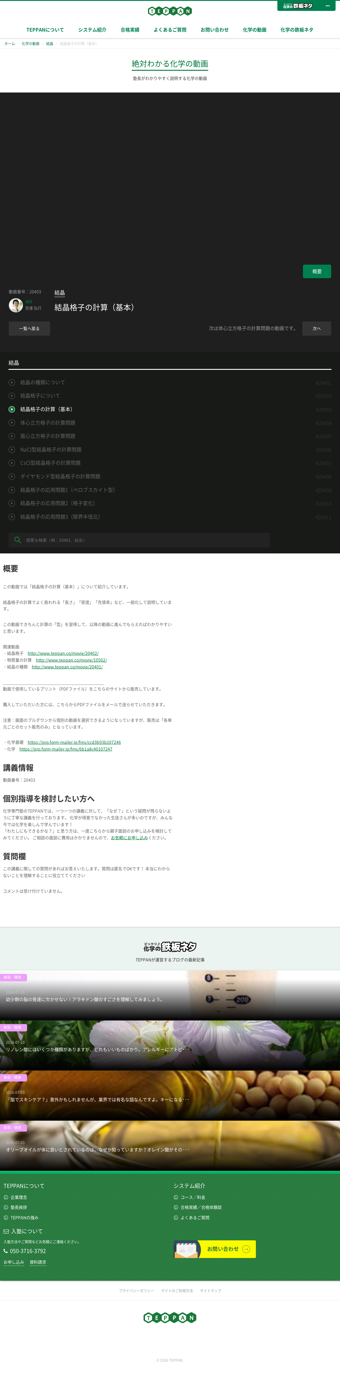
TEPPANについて (45, 29)
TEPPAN (170, 11)
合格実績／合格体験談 (198, 1207)
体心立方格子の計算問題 (47, 422)
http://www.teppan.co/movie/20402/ (63, 653)
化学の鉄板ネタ (297, 29)
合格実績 (130, 29)
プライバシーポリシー (136, 1290)
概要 (317, 271)
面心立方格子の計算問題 (47, 435)
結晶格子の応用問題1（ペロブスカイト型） (69, 489)
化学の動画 (254, 29)
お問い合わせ (215, 29)
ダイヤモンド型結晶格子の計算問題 (60, 476)
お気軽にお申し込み (129, 838)
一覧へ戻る (29, 329)
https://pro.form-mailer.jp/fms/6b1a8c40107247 (65, 749)
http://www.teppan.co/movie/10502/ (71, 660)
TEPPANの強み (21, 1218)
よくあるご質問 (170, 29)
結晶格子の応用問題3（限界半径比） (61, 516)
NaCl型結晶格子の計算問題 (50, 449)
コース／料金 (189, 1197)
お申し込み (14, 1262)
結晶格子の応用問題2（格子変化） (59, 503)
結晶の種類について (42, 382)
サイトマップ (210, 1290)
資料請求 (38, 1262)
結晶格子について (40, 395)
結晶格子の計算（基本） (47, 409)
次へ (317, 329)
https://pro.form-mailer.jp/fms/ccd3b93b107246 (74, 742)
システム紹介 (92, 29)
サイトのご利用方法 (177, 1290)
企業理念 (15, 1197)
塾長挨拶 (15, 1207)
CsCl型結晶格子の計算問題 (50, 462)
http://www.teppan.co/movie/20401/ (67, 667)
